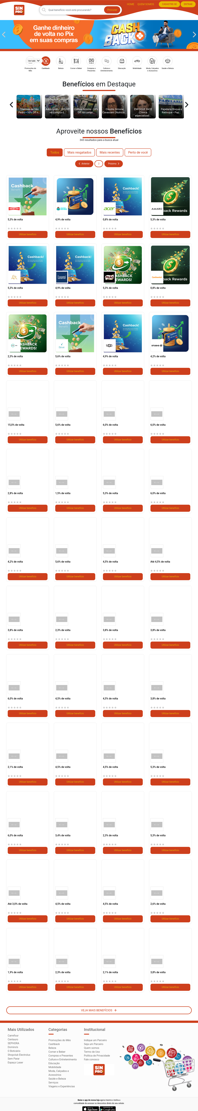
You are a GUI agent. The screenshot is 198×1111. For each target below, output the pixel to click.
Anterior (84, 160)
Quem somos (144, 4)
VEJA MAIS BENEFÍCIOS (99, 1006)
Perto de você (138, 149)
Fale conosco (91, 1055)
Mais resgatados (79, 149)
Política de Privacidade (97, 1051)
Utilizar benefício (27, 230)
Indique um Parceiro (95, 1036)
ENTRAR (187, 4)
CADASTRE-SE (168, 4)
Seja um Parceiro (93, 1040)
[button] (4, 30)
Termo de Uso (92, 1048)
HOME (129, 4)
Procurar (112, 7)
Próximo (113, 160)
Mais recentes (110, 149)
